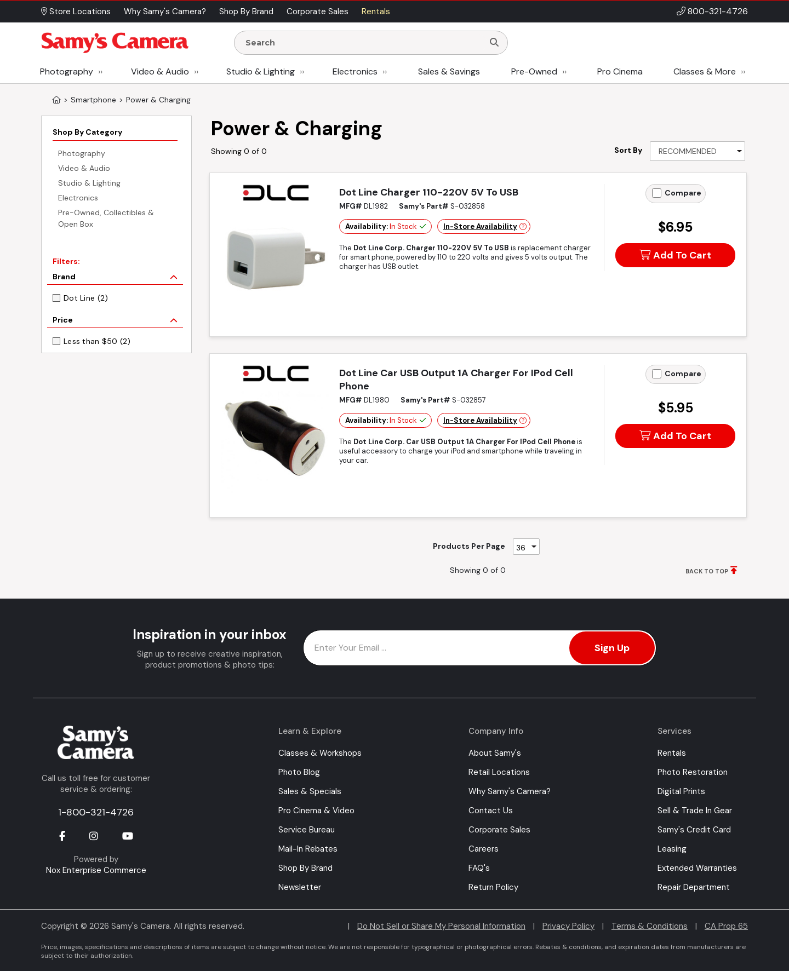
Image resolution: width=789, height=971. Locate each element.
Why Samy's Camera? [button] (165, 11)
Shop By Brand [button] (246, 11)
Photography (66, 71)
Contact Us (490, 810)
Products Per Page (469, 546)
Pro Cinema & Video (316, 810)
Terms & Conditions (649, 926)
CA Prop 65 (726, 926)
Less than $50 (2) (97, 341)
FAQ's (479, 868)
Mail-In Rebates (308, 848)
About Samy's (494, 753)
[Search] (494, 42)
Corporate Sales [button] (317, 11)
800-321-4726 (718, 11)
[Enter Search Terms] (363, 42)
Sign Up (612, 647)
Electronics (355, 71)
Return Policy (493, 887)
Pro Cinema (620, 71)
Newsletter (299, 887)
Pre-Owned (534, 71)
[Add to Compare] (656, 193)
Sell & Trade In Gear (695, 810)
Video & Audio (160, 71)
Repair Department (694, 887)
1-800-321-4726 (96, 812)
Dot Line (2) (86, 298)
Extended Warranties (697, 868)
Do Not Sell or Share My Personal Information (441, 926)
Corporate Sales (499, 829)
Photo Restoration (693, 772)
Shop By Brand (305, 868)
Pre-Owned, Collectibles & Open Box (106, 218)
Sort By (628, 150)
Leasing (672, 848)
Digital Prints (681, 791)
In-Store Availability (480, 226)
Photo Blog (299, 772)
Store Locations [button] (76, 11)
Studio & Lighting (260, 71)
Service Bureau (306, 829)
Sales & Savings (449, 71)
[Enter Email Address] (479, 648)
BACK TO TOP (706, 571)
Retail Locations (499, 772)
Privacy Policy (568, 926)
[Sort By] (697, 151)
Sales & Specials (309, 791)
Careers (483, 848)
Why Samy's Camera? (509, 791)
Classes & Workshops (320, 753)
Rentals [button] (376, 11)
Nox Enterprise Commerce (96, 870)
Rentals (672, 753)
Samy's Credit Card (694, 829)
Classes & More (704, 71)
